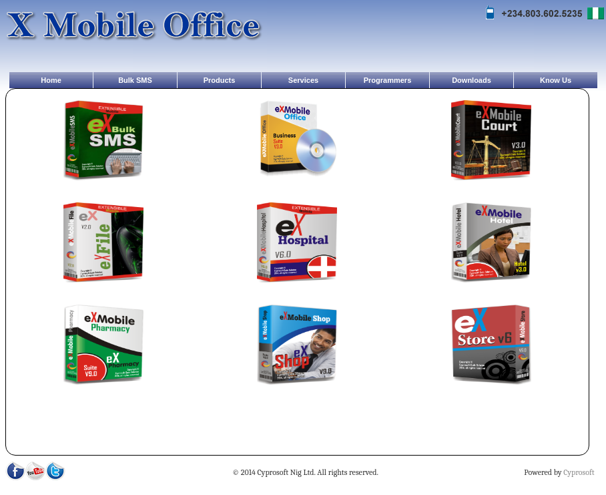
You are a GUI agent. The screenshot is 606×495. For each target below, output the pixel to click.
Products (220, 80)
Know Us (555, 80)
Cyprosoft (579, 472)
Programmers (388, 80)
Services (303, 80)
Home (51, 80)
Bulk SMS (135, 80)
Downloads (471, 80)
